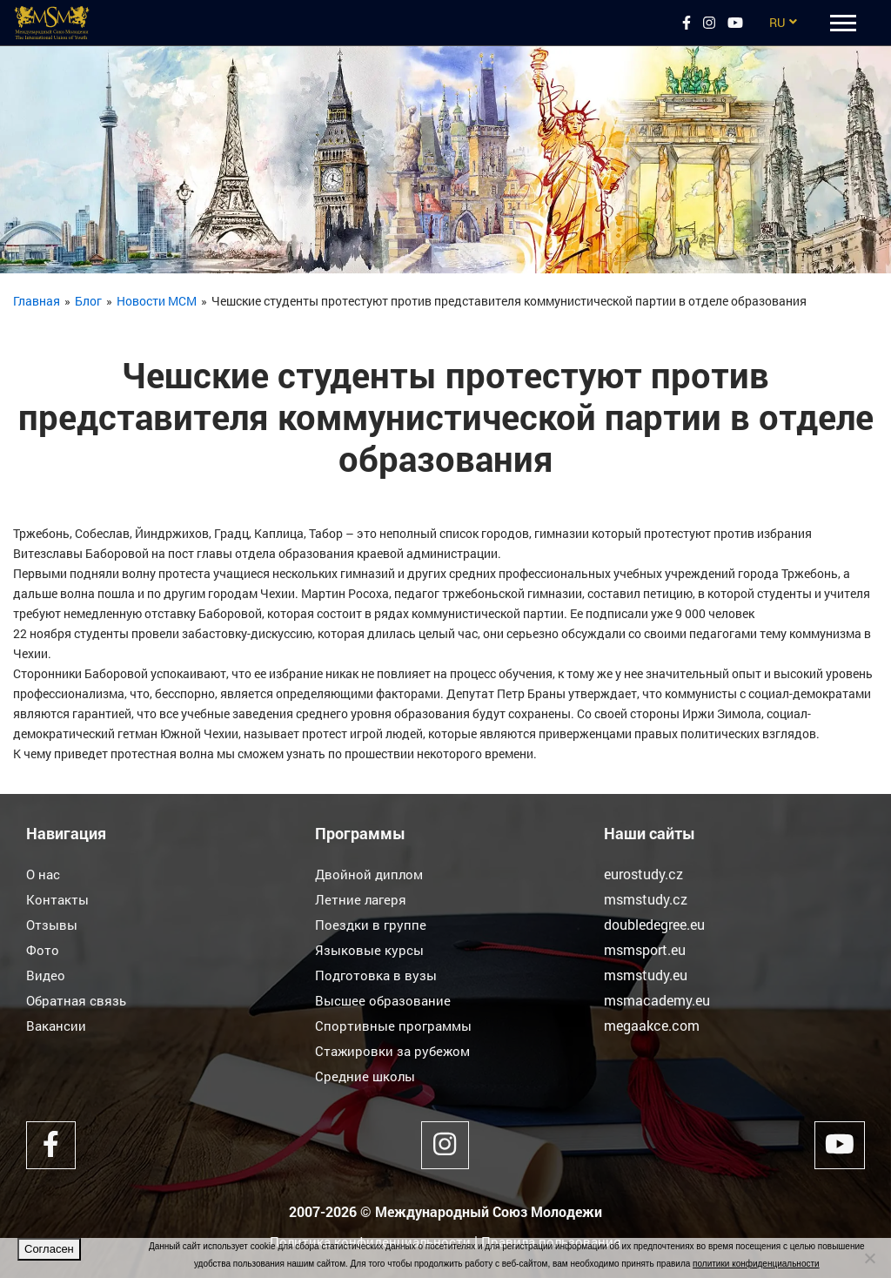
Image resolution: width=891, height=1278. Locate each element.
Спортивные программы (396, 1025)
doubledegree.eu (654, 924)
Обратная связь (78, 1000)
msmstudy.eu (645, 974)
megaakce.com (652, 1025)
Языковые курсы (371, 949)
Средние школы (367, 1075)
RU (777, 22)
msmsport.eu (645, 949)
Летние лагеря (362, 899)
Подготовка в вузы (377, 974)
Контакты (58, 899)
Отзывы (53, 924)
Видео (46, 974)
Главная (36, 301)
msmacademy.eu (657, 1000)
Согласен (49, 1248)
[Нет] (869, 1258)
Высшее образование (385, 1000)
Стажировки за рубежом (395, 1050)
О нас (44, 873)
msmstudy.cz (645, 899)
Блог (88, 301)
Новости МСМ (157, 301)
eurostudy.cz (643, 873)
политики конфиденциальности (756, 1263)
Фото (42, 949)
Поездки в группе (371, 924)
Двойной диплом (370, 873)
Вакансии (57, 1025)
